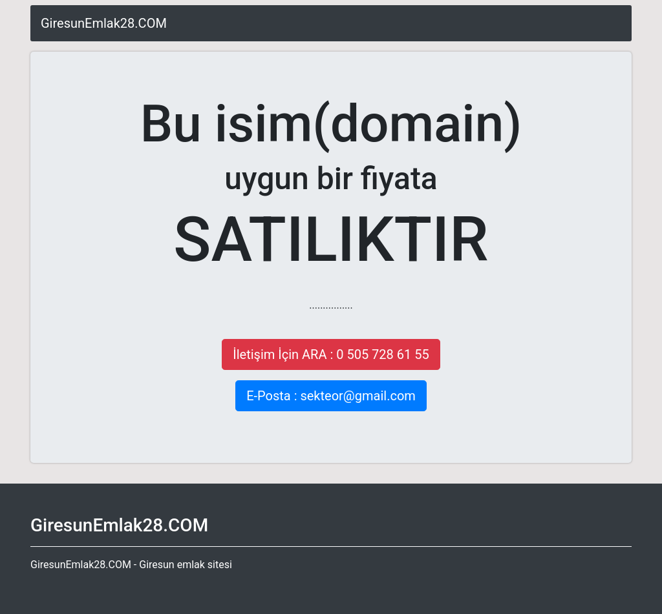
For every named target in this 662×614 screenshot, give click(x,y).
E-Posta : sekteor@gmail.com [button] (331, 396)
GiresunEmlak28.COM (104, 23)
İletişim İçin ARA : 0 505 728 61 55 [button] (331, 354)
